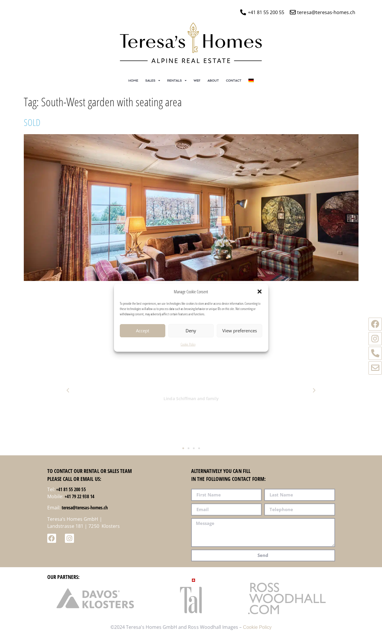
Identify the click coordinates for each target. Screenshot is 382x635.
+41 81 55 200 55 (71, 489)
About (213, 80)
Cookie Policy (188, 349)
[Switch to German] (251, 80)
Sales (152, 80)
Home (133, 80)
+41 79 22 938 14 (79, 496)
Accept (142, 336)
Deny (191, 336)
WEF (197, 80)
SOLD (32, 122)
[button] (259, 297)
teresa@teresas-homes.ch (85, 507)
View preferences (239, 336)
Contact (233, 80)
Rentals (176, 80)
